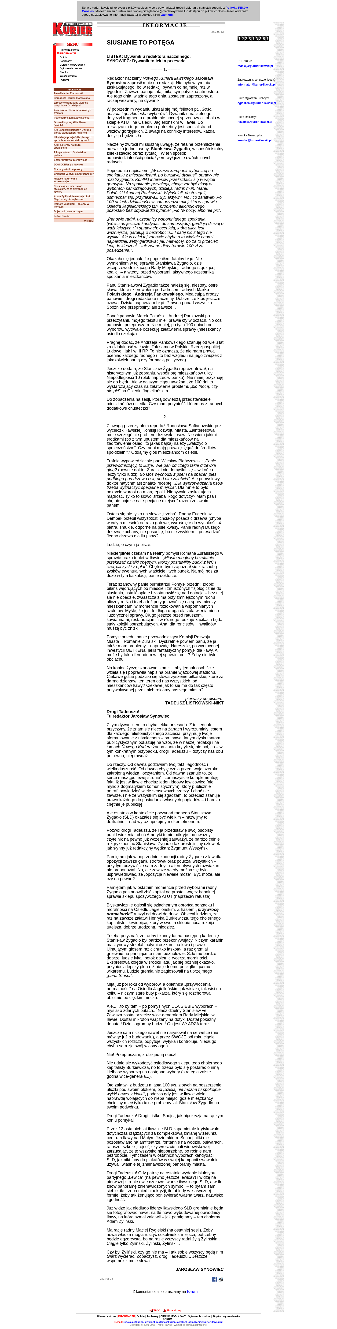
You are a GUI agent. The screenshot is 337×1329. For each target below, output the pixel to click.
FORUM (64, 79)
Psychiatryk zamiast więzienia (71, 117)
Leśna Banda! (62, 216)
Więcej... (89, 220)
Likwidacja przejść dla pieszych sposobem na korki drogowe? (72, 139)
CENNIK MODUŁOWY (72, 64)
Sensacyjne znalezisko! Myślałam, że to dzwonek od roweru (70, 189)
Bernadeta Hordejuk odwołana (72, 98)
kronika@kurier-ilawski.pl (254, 140)
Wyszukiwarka (68, 76)
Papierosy (66, 61)
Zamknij (167, 14)
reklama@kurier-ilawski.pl (255, 122)
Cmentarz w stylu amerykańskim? (74, 173)
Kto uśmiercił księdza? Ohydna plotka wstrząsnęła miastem (72, 131)
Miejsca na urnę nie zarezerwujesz (65, 180)
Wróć (155, 1310)
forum (192, 1292)
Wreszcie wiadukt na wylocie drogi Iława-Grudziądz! (71, 104)
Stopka (64, 72)
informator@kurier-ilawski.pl (256, 84)
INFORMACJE (66, 53)
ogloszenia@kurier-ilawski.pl (257, 103)
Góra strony (172, 1310)
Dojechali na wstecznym (68, 211)
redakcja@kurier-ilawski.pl (255, 66)
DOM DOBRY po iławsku (68, 164)
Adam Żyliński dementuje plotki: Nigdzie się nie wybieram (73, 198)
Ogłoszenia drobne (71, 68)
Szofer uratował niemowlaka (70, 159)
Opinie (63, 57)
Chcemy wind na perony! (68, 169)
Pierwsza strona (69, 49)
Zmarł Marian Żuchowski (68, 93)
